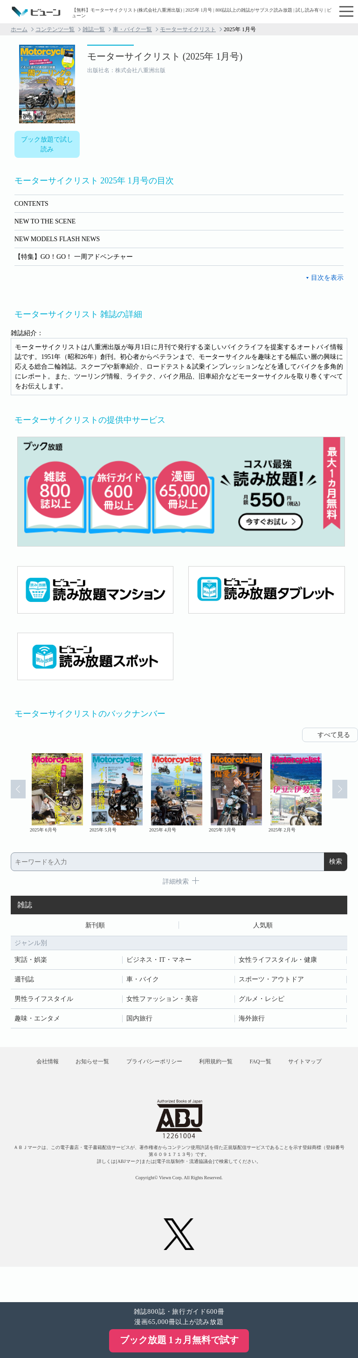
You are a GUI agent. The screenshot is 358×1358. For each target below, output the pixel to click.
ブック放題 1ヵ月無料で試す (179, 1340)
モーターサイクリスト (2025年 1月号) (164, 56)
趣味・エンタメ (37, 1019)
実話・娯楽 (30, 961)
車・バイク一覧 (132, 29)
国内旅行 (139, 1019)
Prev (13, 793)
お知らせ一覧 (110, 1066)
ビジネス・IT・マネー (158, 961)
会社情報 (58, 1066)
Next (345, 793)
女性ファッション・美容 (162, 1000)
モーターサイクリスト (188, 29)
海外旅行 (252, 1019)
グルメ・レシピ (261, 1000)
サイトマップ (179, 1093)
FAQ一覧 (299, 1066)
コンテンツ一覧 (55, 29)
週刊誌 (24, 980)
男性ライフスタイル (43, 1000)
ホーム (19, 29)
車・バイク (142, 980)
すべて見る (333, 734)
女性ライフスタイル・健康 (278, 961)
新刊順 (95, 925)
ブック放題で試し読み (47, 144)
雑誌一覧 (94, 29)
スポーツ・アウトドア (271, 980)
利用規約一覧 (248, 1066)
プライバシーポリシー (179, 1066)
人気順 (263, 925)
